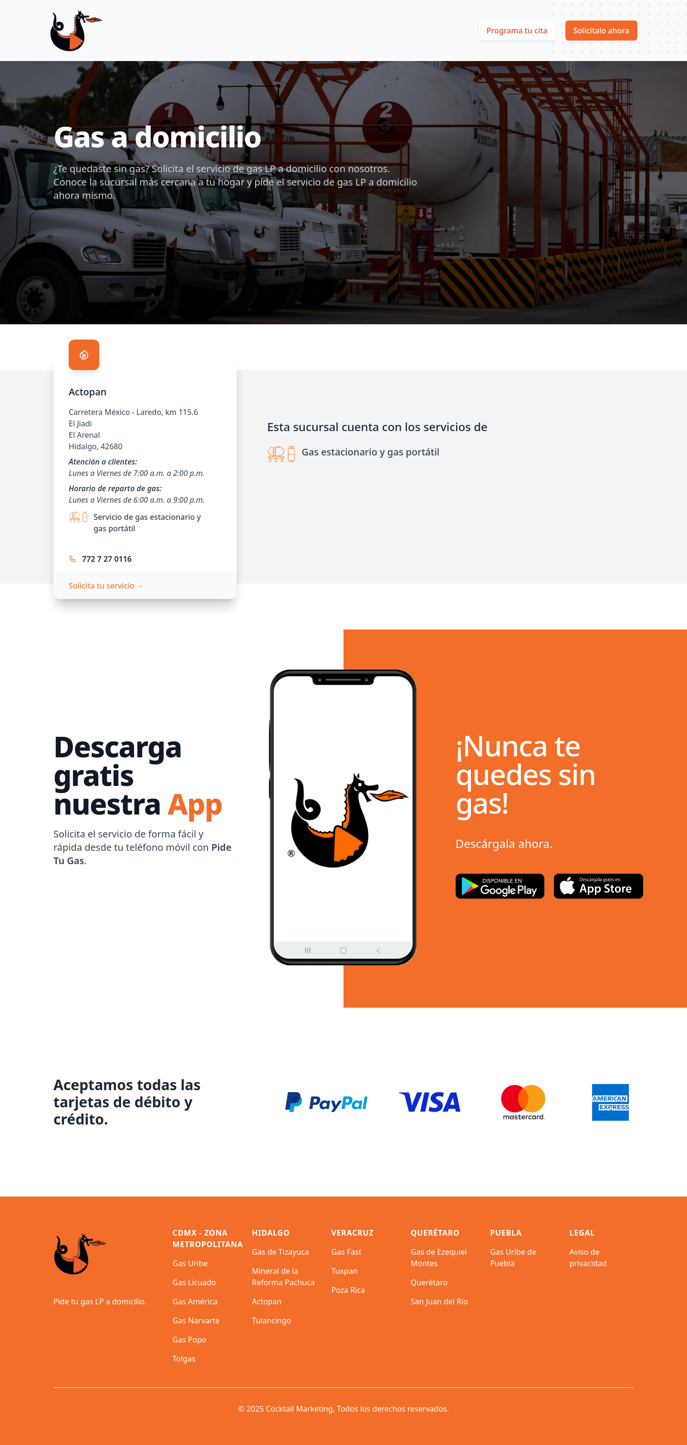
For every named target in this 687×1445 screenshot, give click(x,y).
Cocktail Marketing (299, 1409)
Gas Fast (346, 1252)
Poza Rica (348, 1290)
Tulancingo (271, 1320)
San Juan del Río (439, 1301)
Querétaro (429, 1282)
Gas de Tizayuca (280, 1252)
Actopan (266, 1301)
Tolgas (184, 1358)
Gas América (195, 1301)
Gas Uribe (190, 1263)
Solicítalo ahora (601, 30)
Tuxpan (344, 1271)
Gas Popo (190, 1339)
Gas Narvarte (196, 1320)
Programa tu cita (517, 30)
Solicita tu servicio (106, 585)
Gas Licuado (194, 1282)
